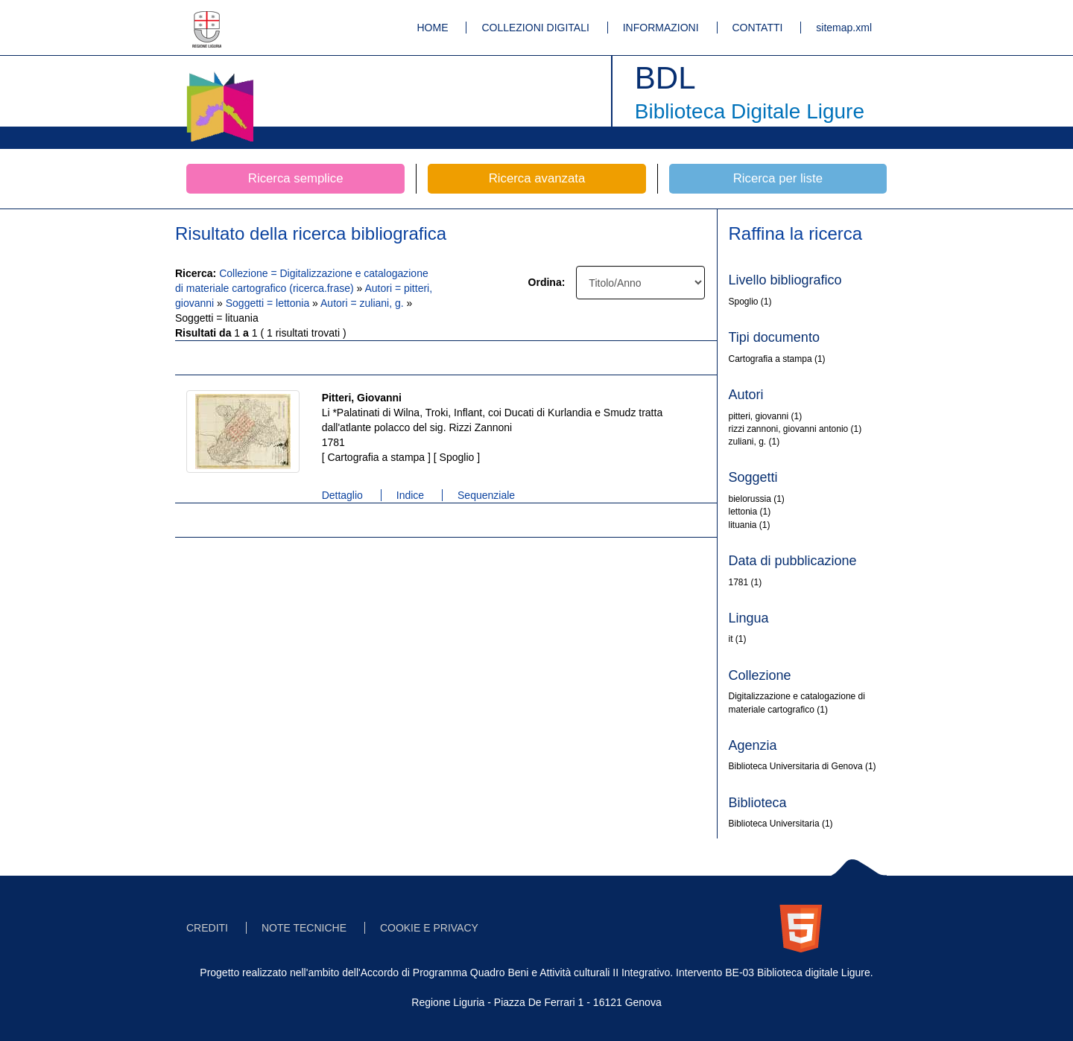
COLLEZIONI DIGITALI (535, 28)
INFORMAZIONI (661, 28)
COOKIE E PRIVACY (429, 928)
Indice (410, 495)
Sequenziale (486, 495)
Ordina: (547, 282)
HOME (433, 28)
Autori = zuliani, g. (363, 303)
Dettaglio (342, 495)
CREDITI (207, 928)
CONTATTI (757, 28)
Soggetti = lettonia (269, 303)
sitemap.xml (844, 28)
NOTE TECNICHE (304, 928)
